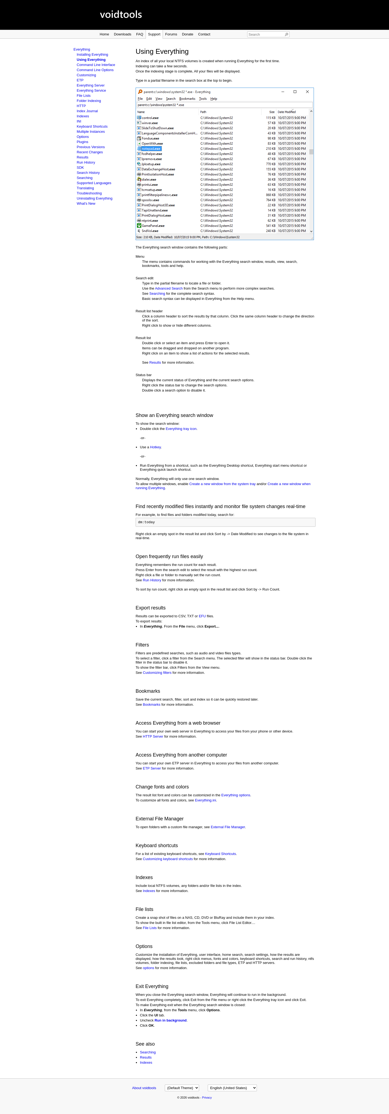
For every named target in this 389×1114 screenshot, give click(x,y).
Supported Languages (94, 183)
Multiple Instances (91, 132)
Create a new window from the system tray (222, 484)
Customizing (86, 75)
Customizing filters (157, 673)
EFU (202, 617)
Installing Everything (92, 54)
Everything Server (91, 85)
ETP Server (152, 769)
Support (154, 34)
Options (83, 137)
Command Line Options (95, 70)
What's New (86, 203)
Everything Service (91, 90)
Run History (86, 162)
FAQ (139, 34)
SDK (80, 167)
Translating (85, 188)
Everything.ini (205, 801)
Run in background (170, 1021)
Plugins (82, 142)
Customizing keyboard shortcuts (168, 860)
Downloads (122, 34)
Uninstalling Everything (94, 198)
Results (82, 157)
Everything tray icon (181, 429)
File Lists (83, 96)
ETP (80, 80)
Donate (187, 34)
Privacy (207, 1098)
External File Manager (228, 828)
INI (79, 121)
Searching (85, 178)
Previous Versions (91, 147)
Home (104, 34)
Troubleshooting (89, 193)
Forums (171, 34)
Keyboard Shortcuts (92, 126)
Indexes (83, 116)
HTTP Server (153, 737)
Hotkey (155, 447)
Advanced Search (169, 288)
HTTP (81, 106)
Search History (88, 173)
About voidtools (144, 1089)
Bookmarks (151, 705)
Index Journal (87, 111)
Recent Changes (90, 152)
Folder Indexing (89, 101)
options (148, 969)
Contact (204, 34)
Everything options (235, 796)
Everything (81, 49)
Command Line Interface (96, 65)
